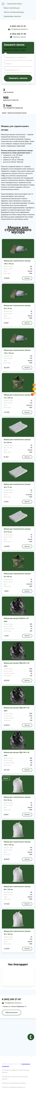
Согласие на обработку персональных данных (15, 1071)
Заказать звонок (19, 37)
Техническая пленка (14, 4)
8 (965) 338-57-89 (18, 34)
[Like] (34, 386)
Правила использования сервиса (14, 1083)
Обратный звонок (11, 1012)
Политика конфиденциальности (13, 1087)
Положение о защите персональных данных (15, 1078)
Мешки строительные (11, 8)
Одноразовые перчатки (12, 16)
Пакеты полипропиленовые (14, 12)
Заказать (27, 278)
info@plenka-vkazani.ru (19, 29)
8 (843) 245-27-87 (18, 26)
